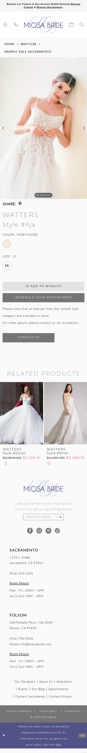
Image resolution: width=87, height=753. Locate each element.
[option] (43, 128)
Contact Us (32, 341)
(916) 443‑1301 (21, 578)
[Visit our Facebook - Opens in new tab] (30, 535)
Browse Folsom (26, 7)
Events (23, 693)
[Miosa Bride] (43, 25)
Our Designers (25, 686)
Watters (29, 44)
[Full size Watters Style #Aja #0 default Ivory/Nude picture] (43, 128)
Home (9, 44)
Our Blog (38, 693)
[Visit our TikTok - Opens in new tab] (57, 535)
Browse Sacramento (56, 7)
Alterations (64, 686)
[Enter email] (43, 521)
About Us (46, 686)
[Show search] (82, 25)
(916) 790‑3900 (21, 643)
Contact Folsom (60, 701)
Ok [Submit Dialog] (82, 740)
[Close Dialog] (4, 740)
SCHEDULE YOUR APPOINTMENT (43, 299)
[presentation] (21, 417)
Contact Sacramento (30, 701)
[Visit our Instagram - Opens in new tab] (39, 535)
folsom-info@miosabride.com (31, 648)
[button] (5, 24)
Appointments (58, 693)
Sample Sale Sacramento (27, 52)
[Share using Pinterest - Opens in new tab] (20, 204)
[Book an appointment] (71, 25)
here (58, 749)
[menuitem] (5, 24)
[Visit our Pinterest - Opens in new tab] (48, 535)
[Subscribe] (62, 521)
